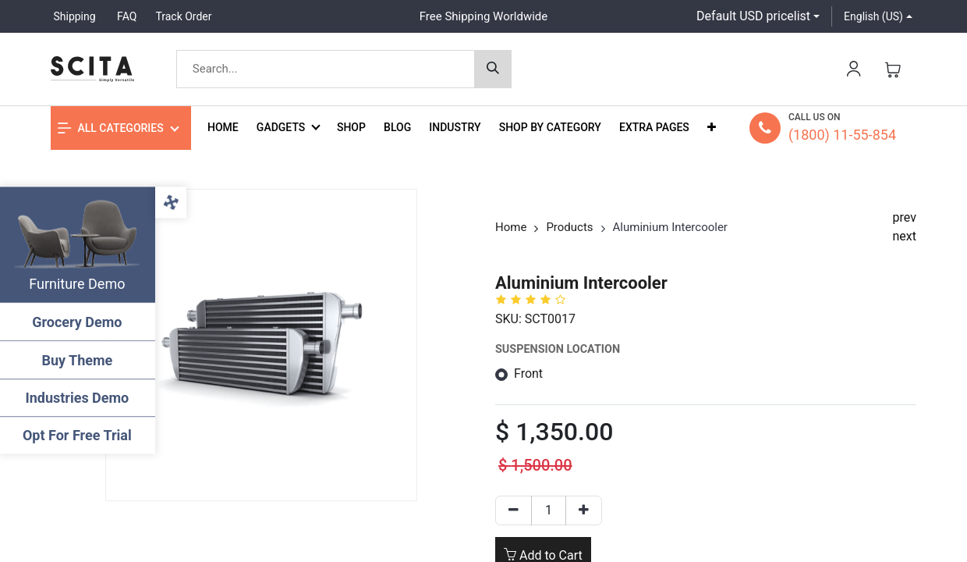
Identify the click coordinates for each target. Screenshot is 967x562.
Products (569, 227)
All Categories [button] (111, 128)
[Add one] (583, 510)
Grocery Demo (77, 322)
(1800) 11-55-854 (842, 134)
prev (904, 217)
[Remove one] (513, 510)
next (905, 236)
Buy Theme (78, 360)
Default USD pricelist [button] (753, 16)
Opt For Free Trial (78, 435)
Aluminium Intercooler (670, 227)
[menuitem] (223, 127)
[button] (711, 127)
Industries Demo (78, 397)
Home (510, 227)
